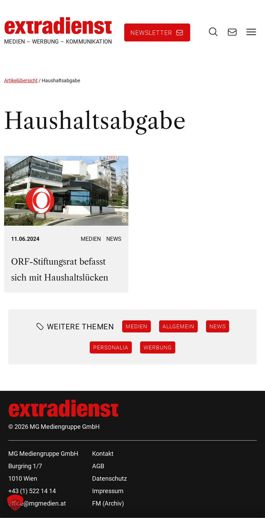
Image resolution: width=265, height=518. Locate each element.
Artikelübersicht (21, 80)
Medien (91, 239)
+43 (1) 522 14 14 (32, 491)
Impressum (108, 491)
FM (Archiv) (108, 503)
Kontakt (103, 453)
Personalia (110, 347)
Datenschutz (109, 478)
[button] (15, 503)
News (113, 239)
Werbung (158, 347)
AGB (98, 466)
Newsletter (151, 32)
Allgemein (178, 326)
